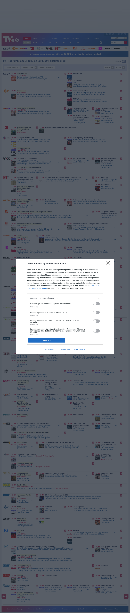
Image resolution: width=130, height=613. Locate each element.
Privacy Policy (79, 349)
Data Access (65, 349)
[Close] (109, 263)
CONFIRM (46, 340)
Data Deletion (50, 349)
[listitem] (65, 298)
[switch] (96, 303)
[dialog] (65, 306)
